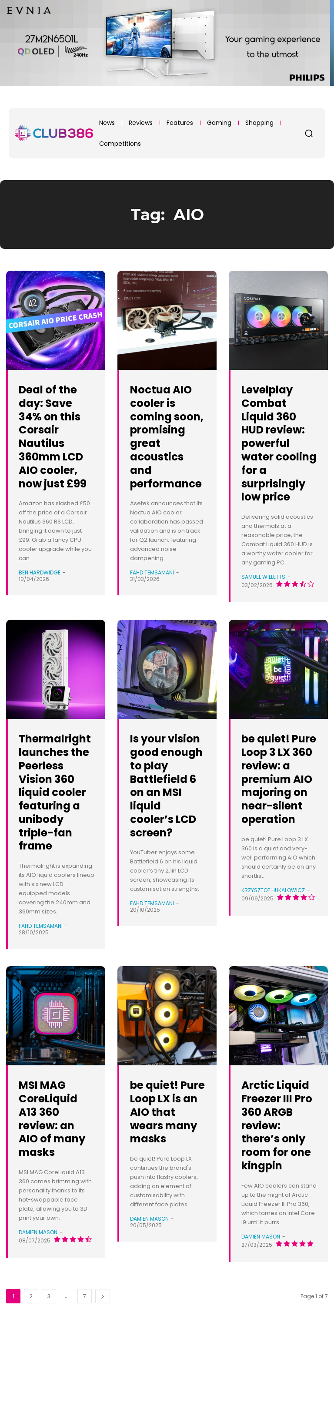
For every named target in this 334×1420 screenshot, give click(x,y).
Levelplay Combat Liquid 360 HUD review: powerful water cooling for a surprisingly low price (275, 456)
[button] (308, 133)
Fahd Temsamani (152, 599)
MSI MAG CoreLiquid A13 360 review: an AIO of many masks (53, 1178)
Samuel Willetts (263, 604)
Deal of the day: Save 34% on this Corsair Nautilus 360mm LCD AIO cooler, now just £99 (55, 443)
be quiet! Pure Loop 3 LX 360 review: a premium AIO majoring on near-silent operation (277, 825)
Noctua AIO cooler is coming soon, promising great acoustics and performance (166, 449)
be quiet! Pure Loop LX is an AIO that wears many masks (166, 1172)
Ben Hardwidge (39, 586)
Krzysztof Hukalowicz (273, 957)
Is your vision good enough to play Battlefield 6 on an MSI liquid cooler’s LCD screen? (166, 825)
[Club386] (54, 133)
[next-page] (102, 1377)
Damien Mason (38, 1299)
